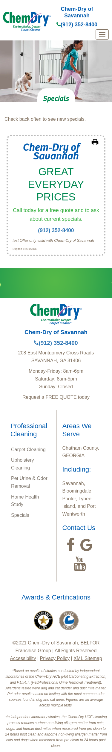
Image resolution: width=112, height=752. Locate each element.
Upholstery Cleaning (22, 463)
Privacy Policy (55, 658)
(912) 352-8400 (76, 25)
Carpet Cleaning (28, 449)
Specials (20, 515)
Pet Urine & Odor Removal (29, 482)
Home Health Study (25, 500)
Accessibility (23, 658)
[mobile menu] (102, 34)
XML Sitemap (87, 658)
